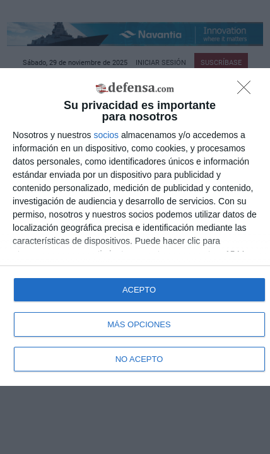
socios (106, 135)
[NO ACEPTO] (247, 91)
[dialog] (135, 227)
